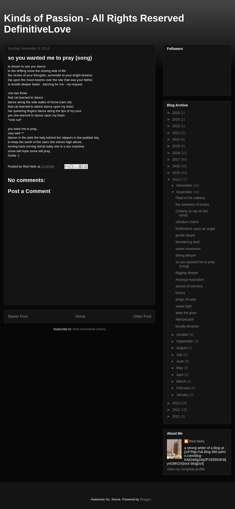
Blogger (145, 499)
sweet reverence (188, 249)
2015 (176, 173)
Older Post (142, 316)
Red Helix (197, 441)
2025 (176, 113)
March (181, 381)
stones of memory (189, 286)
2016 (176, 166)
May (180, 368)
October (182, 335)
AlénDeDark (185, 319)
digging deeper (187, 273)
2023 (176, 126)
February (183, 388)
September (185, 341)
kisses (180, 293)
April (180, 375)
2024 (176, 119)
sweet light (184, 306)
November (184, 192)
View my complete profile (186, 469)
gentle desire (185, 235)
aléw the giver (186, 313)
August (182, 348)
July (179, 355)
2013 (176, 403)
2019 (176, 146)
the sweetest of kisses (192, 204)
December (184, 185)
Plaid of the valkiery (190, 198)
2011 (176, 416)
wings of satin (186, 299)
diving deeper (186, 255)
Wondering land (188, 242)
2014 (176, 179)
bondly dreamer (187, 326)
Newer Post (18, 316)
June (180, 361)
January (182, 395)
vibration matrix (187, 222)
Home (80, 316)
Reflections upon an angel (195, 229)
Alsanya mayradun (190, 280)
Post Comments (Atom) (89, 329)
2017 (176, 159)
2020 (176, 139)
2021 (176, 133)
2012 (176, 410)
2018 (176, 153)
